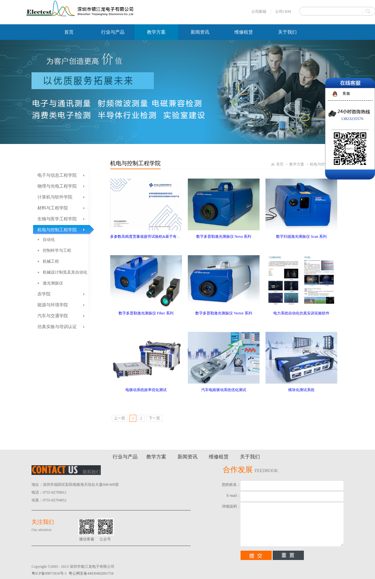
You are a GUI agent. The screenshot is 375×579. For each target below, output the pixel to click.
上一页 (119, 418)
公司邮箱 (258, 11)
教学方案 (296, 164)
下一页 (154, 418)
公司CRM (283, 11)
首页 (69, 32)
